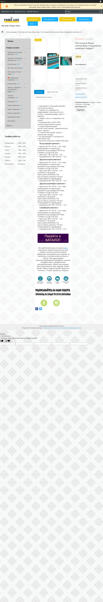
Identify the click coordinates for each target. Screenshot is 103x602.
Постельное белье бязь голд (28, 32)
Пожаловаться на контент (52, 328)
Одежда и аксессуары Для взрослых (15, 59)
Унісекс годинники (14, 113)
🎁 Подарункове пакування (13, 79)
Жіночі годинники (13, 109)
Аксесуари (11, 101)
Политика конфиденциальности (71, 328)
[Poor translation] (7, 341)
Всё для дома (66, 19)
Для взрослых (49, 19)
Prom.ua (61, 326)
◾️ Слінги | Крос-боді (14, 68)
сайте (66, 248)
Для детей (33, 19)
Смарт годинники (13, 105)
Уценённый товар (14, 117)
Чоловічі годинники (11, 97)
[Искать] (100, 11)
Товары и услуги (12, 48)
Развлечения (84, 19)
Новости (9, 125)
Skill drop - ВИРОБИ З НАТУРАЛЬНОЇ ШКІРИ (14, 90)
